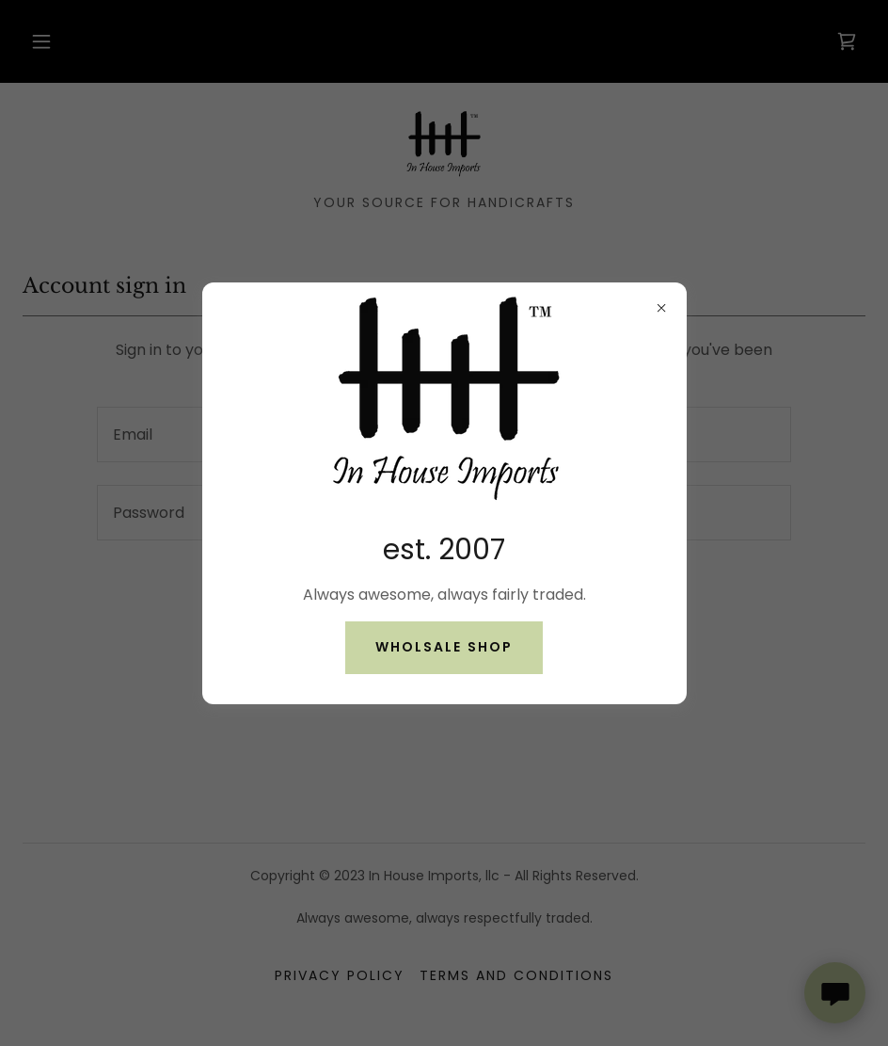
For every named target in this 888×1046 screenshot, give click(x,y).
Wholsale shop (443, 646)
